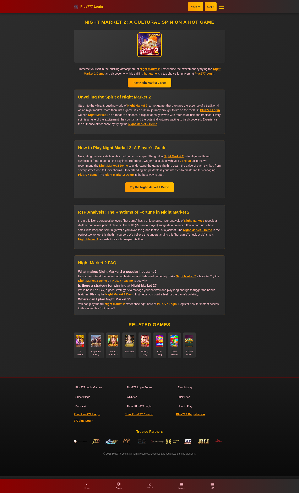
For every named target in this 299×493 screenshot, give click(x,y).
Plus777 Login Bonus (139, 387)
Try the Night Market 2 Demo (149, 187)
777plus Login (83, 420)
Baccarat (80, 406)
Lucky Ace (184, 396)
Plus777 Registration (190, 414)
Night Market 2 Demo (142, 124)
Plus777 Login (204, 73)
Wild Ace (132, 396)
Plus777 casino (122, 280)
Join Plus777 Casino (139, 414)
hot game (150, 73)
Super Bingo (82, 396)
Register (196, 6)
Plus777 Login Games (88, 387)
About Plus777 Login (139, 406)
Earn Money (185, 387)
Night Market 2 (150, 69)
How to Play (185, 406)
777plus (185, 160)
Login (210, 6)
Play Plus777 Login (87, 414)
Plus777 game (87, 174)
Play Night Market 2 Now (150, 82)
